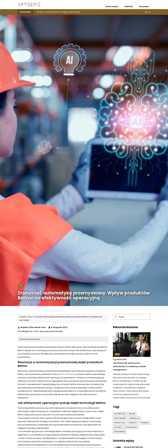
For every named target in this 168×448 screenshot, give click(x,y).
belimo (132, 414)
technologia (131, 427)
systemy (118, 427)
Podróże (134, 4)
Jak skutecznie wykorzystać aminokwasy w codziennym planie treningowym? (129, 366)
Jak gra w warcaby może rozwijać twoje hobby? (58, 12)
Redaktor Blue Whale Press (33, 327)
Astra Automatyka (67, 374)
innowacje (134, 418)
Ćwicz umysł (121, 4)
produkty (133, 423)
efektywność (120, 418)
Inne (21, 286)
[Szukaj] (115, 316)
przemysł (145, 423)
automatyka (119, 414)
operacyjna (119, 423)
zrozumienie (119, 432)
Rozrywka (146, 4)
